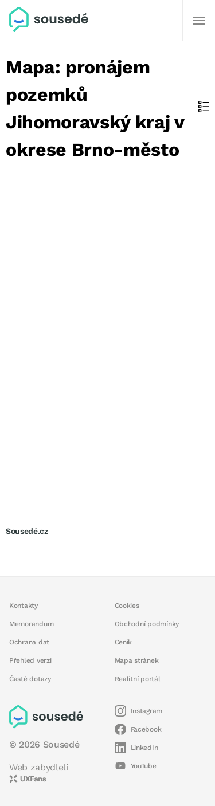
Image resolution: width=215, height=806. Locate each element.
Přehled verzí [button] (30, 660)
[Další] (199, 20)
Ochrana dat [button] (29, 642)
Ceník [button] (123, 642)
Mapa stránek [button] (137, 660)
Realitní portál (138, 679)
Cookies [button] (127, 605)
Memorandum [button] (31, 624)
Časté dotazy (30, 679)
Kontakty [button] (23, 605)
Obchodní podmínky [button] (147, 624)
